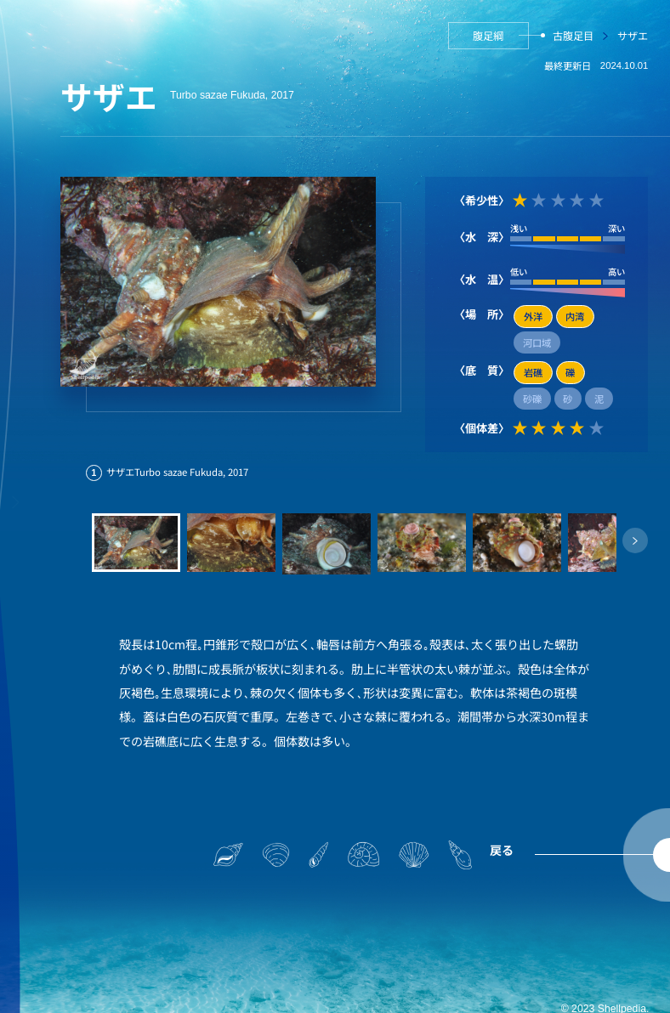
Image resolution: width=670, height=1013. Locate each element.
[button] (635, 540)
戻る (502, 849)
